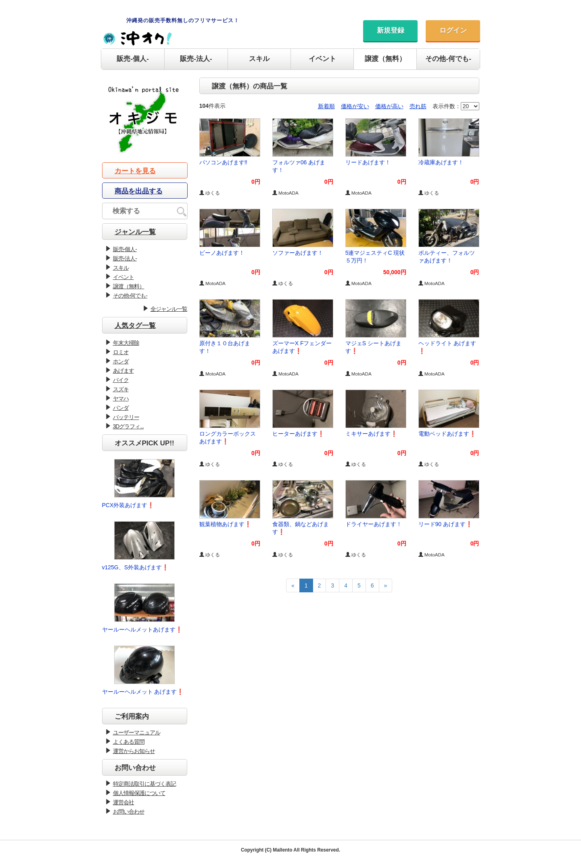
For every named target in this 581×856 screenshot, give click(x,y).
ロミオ (121, 352)
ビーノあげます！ (222, 253)
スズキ (121, 389)
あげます (123, 370)
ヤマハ (121, 398)
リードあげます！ (368, 162)
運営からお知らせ (134, 751)
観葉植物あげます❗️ (225, 524)
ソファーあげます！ (297, 253)
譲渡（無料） (385, 59)
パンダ (121, 408)
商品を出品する (139, 191)
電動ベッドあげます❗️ (447, 433)
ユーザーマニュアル (136, 732)
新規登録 (390, 30)
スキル (259, 59)
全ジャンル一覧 (168, 309)
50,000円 (394, 272)
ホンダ (121, 361)
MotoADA (285, 192)
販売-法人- (196, 59)
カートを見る (135, 171)
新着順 (326, 106)
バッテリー (126, 417)
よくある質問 (128, 742)
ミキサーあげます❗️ (371, 433)
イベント (322, 59)
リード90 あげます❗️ (445, 524)
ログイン (453, 30)
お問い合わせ (128, 811)
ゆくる (209, 192)
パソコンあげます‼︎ (223, 162)
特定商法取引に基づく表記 (144, 783)
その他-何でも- (448, 59)
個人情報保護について (139, 793)
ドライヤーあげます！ (373, 524)
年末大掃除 (126, 343)
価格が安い (355, 106)
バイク (121, 380)
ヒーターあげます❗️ (298, 433)
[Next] (386, 585)
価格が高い (389, 106)
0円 (255, 181)
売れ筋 (418, 106)
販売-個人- (132, 59)
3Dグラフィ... (128, 426)
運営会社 (123, 802)
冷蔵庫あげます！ (441, 162)
